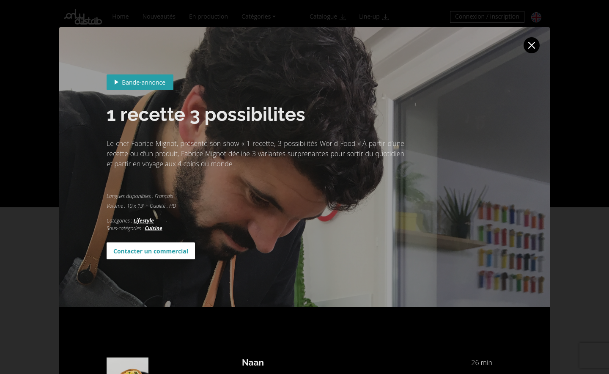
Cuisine (153, 228)
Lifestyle (144, 220)
